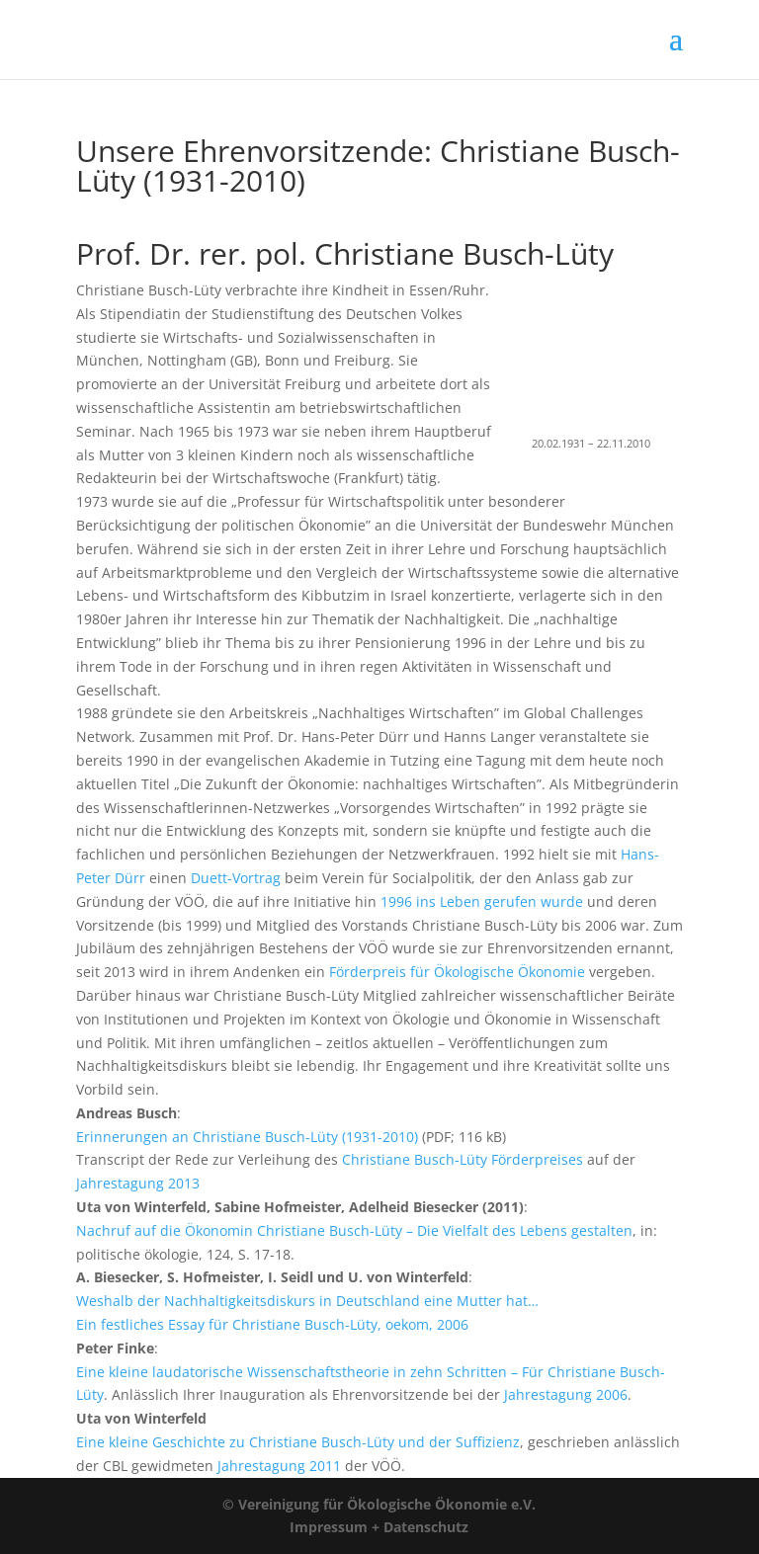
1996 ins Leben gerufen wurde (481, 901)
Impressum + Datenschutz (379, 1526)
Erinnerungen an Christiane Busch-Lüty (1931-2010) (247, 1136)
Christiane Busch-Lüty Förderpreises (462, 1159)
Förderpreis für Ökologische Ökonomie (457, 971)
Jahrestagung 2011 (279, 1465)
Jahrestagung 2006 (566, 1394)
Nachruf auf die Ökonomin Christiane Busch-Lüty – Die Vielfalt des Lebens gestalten (354, 1230)
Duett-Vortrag (236, 877)
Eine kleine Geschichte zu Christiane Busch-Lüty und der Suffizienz (298, 1441)
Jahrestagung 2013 (138, 1183)
